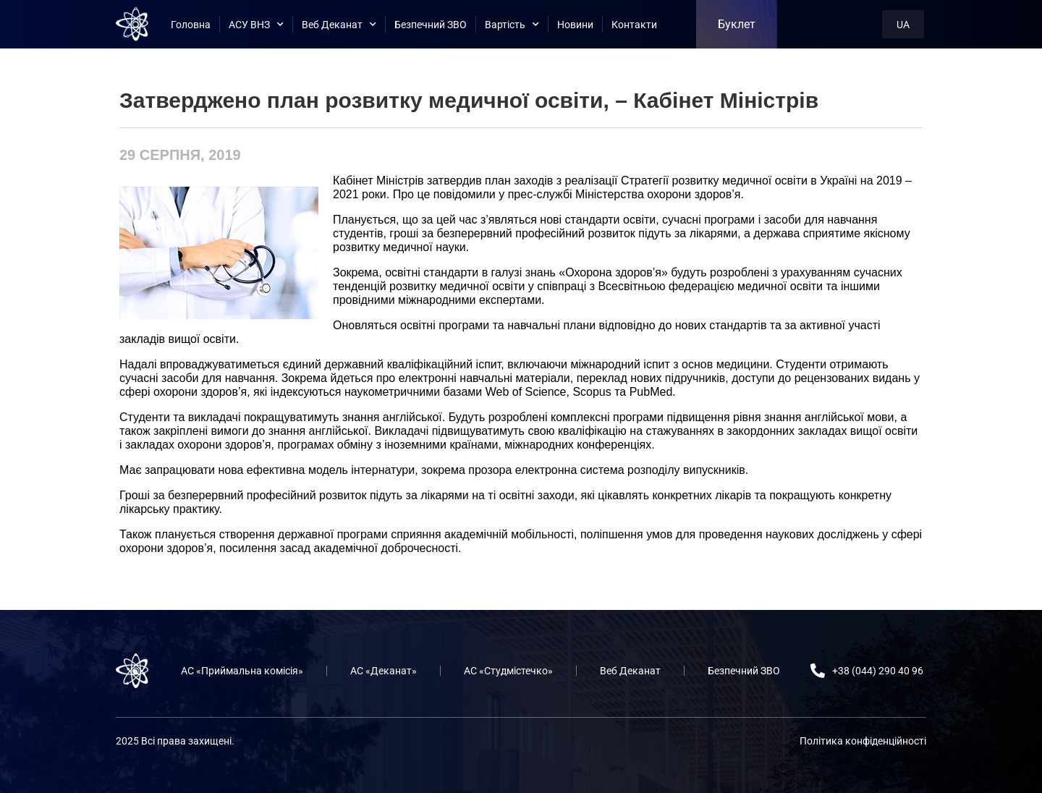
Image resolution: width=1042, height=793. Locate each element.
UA (903, 24)
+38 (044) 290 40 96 (877, 671)
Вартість (512, 24)
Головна (191, 24)
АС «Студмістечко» (508, 671)
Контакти (634, 24)
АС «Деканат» (383, 671)
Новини (575, 24)
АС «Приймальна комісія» (242, 671)
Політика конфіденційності (863, 741)
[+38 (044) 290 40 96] (817, 670)
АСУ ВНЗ (256, 24)
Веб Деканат (339, 24)
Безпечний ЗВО (430, 24)
